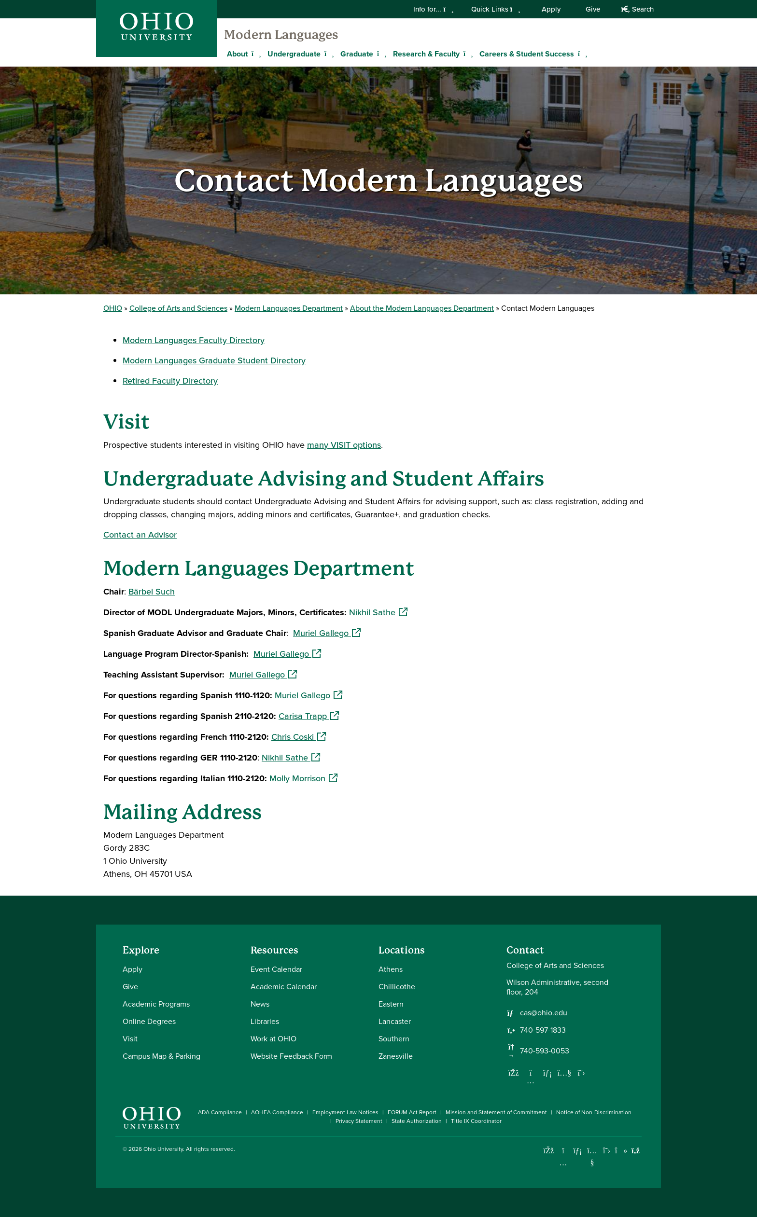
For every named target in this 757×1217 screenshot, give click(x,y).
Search (637, 9)
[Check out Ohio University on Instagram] (563, 1163)
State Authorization (417, 1121)
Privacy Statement (359, 1121)
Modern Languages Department (289, 308)
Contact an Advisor (140, 534)
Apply (551, 9)
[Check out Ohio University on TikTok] (621, 1151)
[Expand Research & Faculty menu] (467, 53)
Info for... (433, 9)
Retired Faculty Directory (170, 380)
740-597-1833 (543, 1030)
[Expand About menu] (255, 53)
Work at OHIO (273, 1038)
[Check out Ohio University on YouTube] (592, 1157)
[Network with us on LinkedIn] (547, 1072)
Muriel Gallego (327, 633)
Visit (130, 1038)
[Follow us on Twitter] (581, 1072)
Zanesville (395, 1056)
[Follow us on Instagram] (530, 1080)
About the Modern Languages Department (422, 308)
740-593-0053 (544, 1051)
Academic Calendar (284, 986)
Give (593, 9)
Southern (393, 1038)
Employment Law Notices (345, 1112)
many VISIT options (344, 445)
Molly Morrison (303, 778)
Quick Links (495, 9)
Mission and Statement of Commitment (496, 1112)
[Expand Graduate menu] (380, 53)
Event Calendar (276, 969)
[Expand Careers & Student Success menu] (581, 53)
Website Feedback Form (291, 1056)
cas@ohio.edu (543, 1013)
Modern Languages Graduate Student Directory (214, 360)
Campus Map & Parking (161, 1056)
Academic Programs (156, 1004)
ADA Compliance (220, 1112)
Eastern (391, 1004)
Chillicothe (396, 986)
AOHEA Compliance (277, 1112)
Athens (390, 969)
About (237, 53)
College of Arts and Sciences (178, 308)
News (260, 1004)
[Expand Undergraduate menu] (327, 53)
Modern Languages (281, 35)
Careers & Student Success (526, 53)
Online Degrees (149, 1021)
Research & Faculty (426, 53)
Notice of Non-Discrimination (593, 1112)
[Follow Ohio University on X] (607, 1151)
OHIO (112, 308)
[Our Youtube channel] (564, 1072)
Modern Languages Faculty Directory (194, 340)
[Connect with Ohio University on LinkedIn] (578, 1151)
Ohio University (163, 1149)
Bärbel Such (151, 591)
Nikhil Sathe (378, 612)
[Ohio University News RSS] (636, 1151)
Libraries (265, 1021)
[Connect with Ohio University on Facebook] (549, 1151)
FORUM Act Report (412, 1112)
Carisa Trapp (309, 716)
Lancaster (394, 1021)
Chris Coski (298, 737)
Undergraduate (294, 53)
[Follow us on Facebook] (513, 1072)
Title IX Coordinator (476, 1121)
